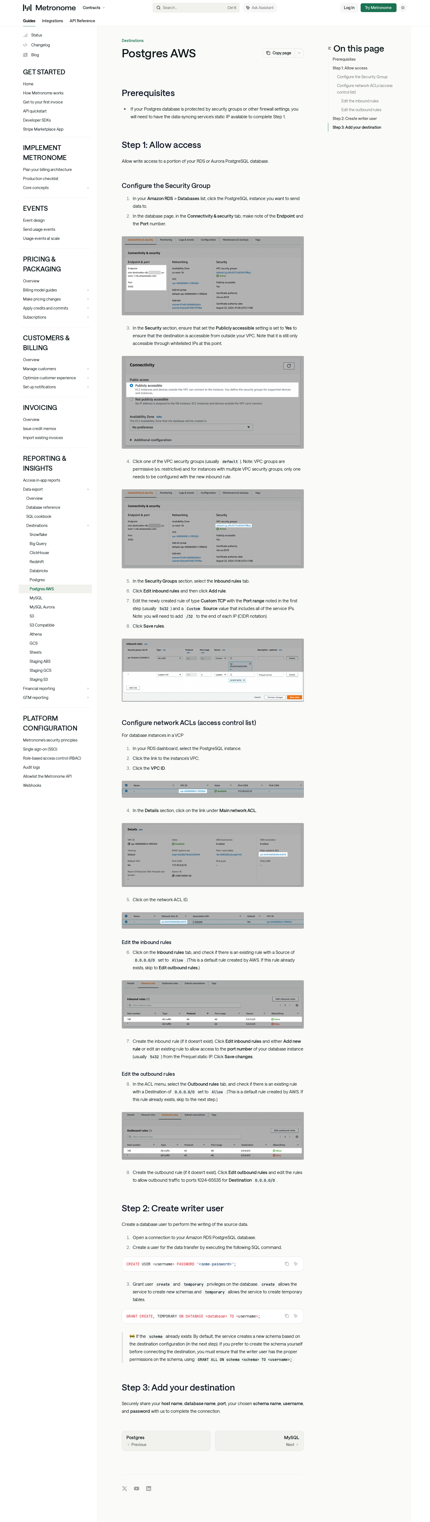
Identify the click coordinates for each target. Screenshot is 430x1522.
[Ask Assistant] (295, 1263)
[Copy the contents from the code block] (286, 1263)
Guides (29, 22)
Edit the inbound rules (359, 101)
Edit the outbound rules (361, 109)
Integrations (52, 22)
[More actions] (299, 53)
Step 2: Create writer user (355, 118)
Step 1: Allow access (350, 68)
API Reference (82, 22)
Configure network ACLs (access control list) (365, 88)
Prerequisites (344, 59)
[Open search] (196, 8)
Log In (349, 7)
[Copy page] (278, 53)
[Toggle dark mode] (403, 8)
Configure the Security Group (362, 76)
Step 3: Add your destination (357, 127)
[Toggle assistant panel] (260, 8)
